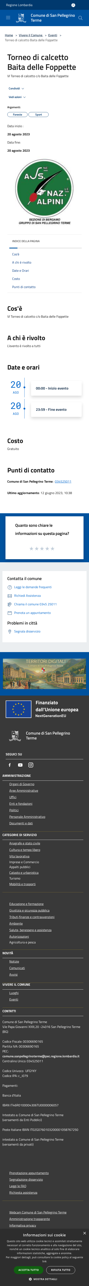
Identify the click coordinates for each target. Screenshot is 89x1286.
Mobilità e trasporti (22, 884)
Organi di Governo (21, 784)
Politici (14, 810)
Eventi (52, 35)
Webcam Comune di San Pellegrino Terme (37, 1212)
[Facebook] (10, 765)
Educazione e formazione (26, 903)
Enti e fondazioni (20, 803)
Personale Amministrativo (27, 816)
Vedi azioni (18, 97)
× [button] (84, 1233)
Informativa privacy (22, 1225)
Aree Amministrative (23, 790)
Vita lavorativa (19, 856)
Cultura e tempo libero (24, 849)
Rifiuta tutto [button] (60, 1270)
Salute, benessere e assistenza (30, 929)
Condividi (17, 88)
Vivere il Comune (31, 35)
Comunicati (17, 967)
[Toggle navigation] (8, 17)
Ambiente (16, 923)
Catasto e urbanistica (24, 872)
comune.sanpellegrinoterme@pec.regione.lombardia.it (40, 1056)
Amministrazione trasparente (29, 1218)
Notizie (14, 961)
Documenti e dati (21, 823)
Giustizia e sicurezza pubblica (29, 910)
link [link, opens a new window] (44, 1261)
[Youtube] (20, 765)
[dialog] (44, 1257)
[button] (44, 1279)
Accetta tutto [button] (28, 1270)
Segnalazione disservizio (26, 1179)
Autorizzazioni (19, 936)
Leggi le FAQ (17, 1186)
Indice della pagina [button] (26, 241)
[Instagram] (31, 765)
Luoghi (14, 992)
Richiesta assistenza (23, 1192)
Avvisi (13, 974)
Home (9, 35)
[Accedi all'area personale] (73, 5)
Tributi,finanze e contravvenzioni (32, 916)
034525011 (63, 481)
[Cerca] (80, 18)
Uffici (12, 797)
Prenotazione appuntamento (29, 1172)
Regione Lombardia (19, 4)
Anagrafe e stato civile (24, 843)
